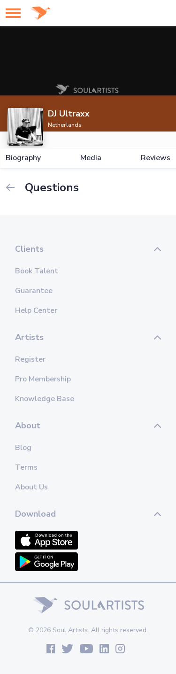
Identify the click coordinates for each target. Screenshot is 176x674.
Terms (26, 467)
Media (90, 158)
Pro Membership (43, 379)
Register (30, 359)
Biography (23, 158)
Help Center (36, 310)
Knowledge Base (44, 398)
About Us (31, 487)
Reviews (155, 158)
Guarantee (34, 290)
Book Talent (36, 271)
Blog (23, 447)
